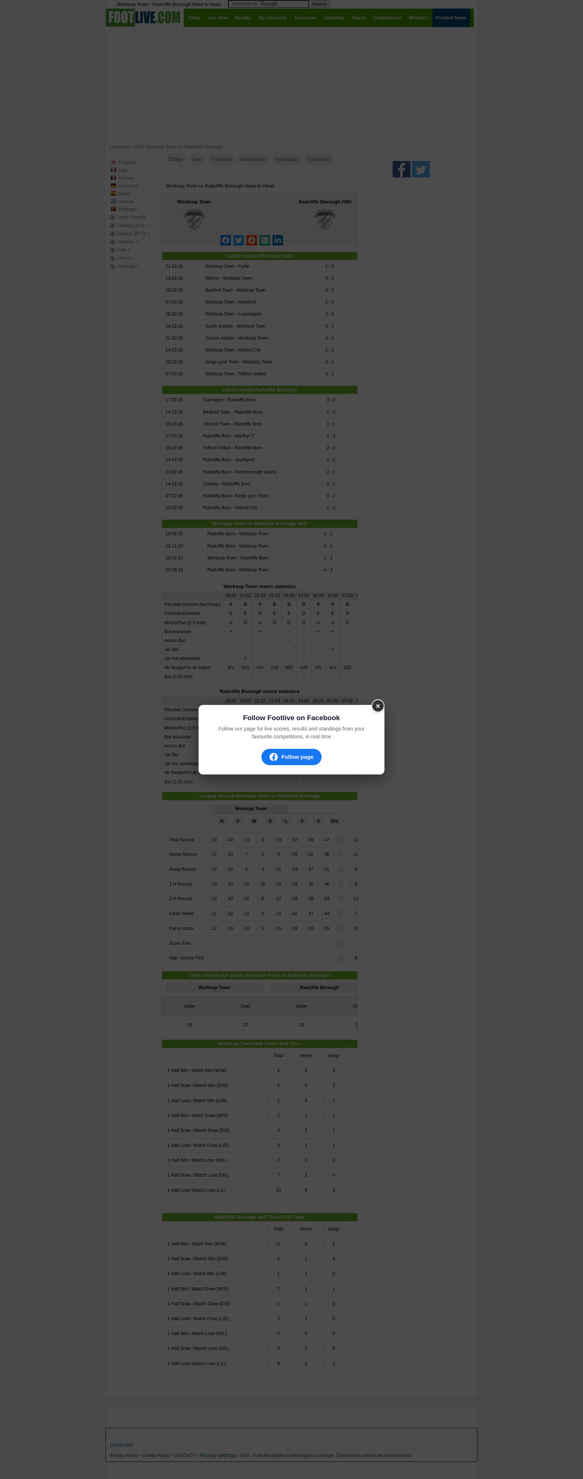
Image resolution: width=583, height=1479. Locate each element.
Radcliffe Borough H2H (325, 202)
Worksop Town (194, 202)
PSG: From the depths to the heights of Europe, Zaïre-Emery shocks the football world (326, 1455)
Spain (125, 193)
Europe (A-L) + (129, 225)
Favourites (253, 159)
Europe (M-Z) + (129, 234)
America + (124, 242)
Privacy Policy (124, 1455)
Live (197, 159)
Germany (128, 186)
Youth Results (127, 217)
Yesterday (286, 159)
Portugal (127, 209)
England (127, 162)
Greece (127, 201)
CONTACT (184, 1455)
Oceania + (124, 266)
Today (176, 159)
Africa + (121, 258)
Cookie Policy (155, 1455)
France (126, 178)
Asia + (120, 250)
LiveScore (121, 1445)
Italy (123, 170)
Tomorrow (318, 159)
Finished (221, 159)
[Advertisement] (291, 85)
